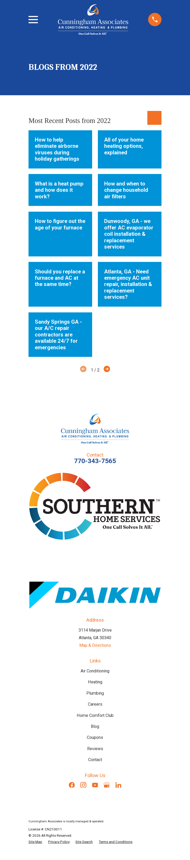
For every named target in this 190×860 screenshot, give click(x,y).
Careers (95, 704)
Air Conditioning (95, 670)
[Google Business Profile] (107, 785)
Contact (95, 759)
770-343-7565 (95, 461)
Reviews (95, 748)
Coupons (95, 737)
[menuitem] (35, 842)
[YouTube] (95, 785)
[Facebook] (72, 785)
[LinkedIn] (118, 785)
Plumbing (95, 693)
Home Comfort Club (95, 715)
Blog (95, 726)
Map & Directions (95, 645)
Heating (95, 681)
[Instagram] (83, 785)
